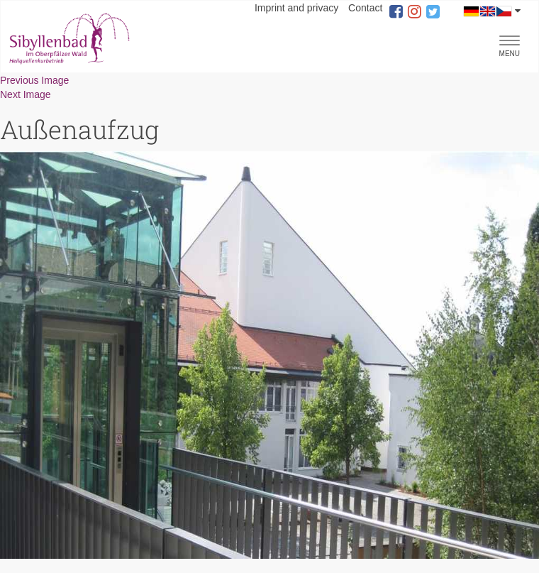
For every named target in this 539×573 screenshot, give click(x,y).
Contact (365, 7)
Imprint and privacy (296, 7)
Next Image (25, 94)
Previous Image (34, 80)
